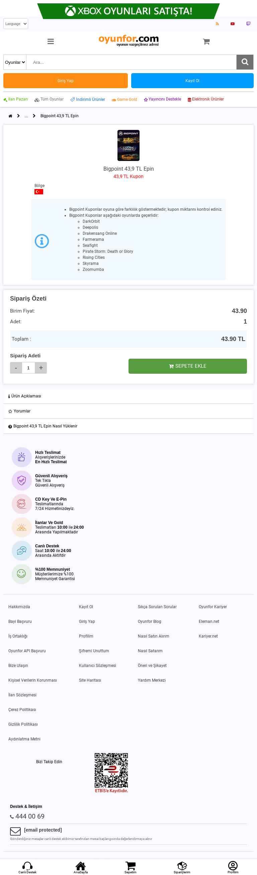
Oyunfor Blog (149, 621)
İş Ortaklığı (17, 636)
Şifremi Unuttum (94, 651)
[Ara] (245, 62)
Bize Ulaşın (18, 665)
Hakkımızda (19, 606)
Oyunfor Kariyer (213, 606)
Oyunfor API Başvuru (27, 651)
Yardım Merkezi (152, 680)
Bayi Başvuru (20, 621)
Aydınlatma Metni (24, 739)
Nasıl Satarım (150, 651)
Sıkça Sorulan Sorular (157, 606)
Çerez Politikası (22, 709)
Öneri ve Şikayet (152, 665)
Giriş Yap (87, 621)
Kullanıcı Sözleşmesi (97, 665)
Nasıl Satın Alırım (153, 636)
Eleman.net (209, 621)
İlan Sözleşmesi (22, 695)
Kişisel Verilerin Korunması (32, 680)
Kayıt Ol (86, 606)
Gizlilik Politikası (23, 724)
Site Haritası (90, 680)
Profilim (86, 636)
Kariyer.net (208, 636)
